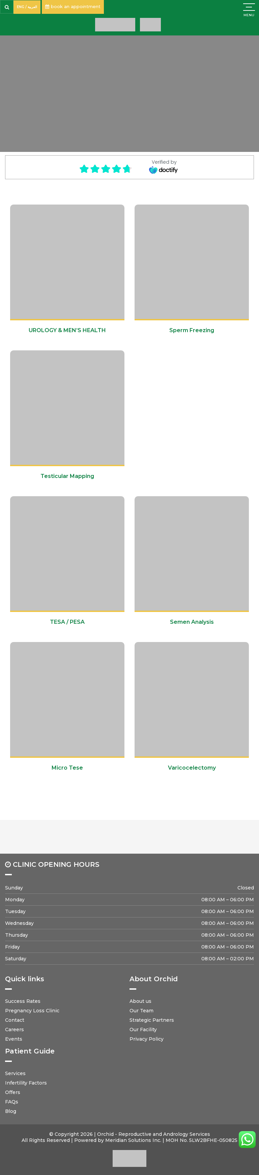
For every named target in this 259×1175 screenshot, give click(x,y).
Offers (12, 1092)
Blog (10, 1111)
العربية (32, 7)
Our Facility (143, 1029)
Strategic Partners (152, 1020)
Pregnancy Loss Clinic (32, 1011)
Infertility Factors (26, 1083)
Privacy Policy (147, 1039)
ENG (20, 7)
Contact (14, 1020)
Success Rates (22, 1001)
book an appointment (72, 6)
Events (13, 1039)
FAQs (11, 1102)
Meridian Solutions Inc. (133, 1140)
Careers (14, 1029)
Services (15, 1073)
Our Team (141, 1011)
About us (140, 1001)
